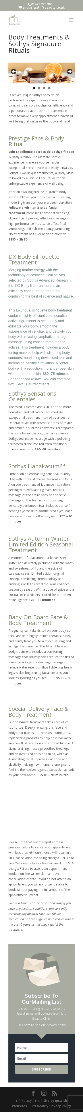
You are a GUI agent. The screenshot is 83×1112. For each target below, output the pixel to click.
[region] (41, 73)
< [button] (14, 72)
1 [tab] (34, 88)
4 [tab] (49, 88)
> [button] (69, 72)
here (27, 1025)
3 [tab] (44, 88)
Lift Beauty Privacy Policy (51, 1106)
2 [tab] (39, 88)
